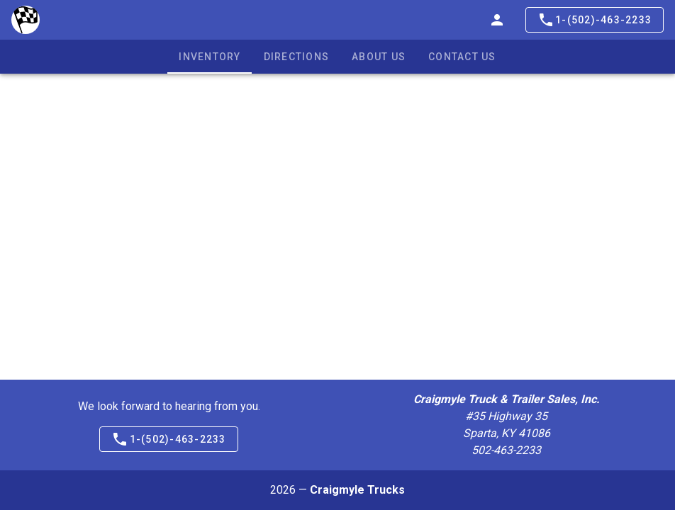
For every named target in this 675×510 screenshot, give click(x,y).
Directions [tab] (297, 56)
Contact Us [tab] (462, 56)
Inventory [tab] (209, 56)
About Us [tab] (379, 56)
